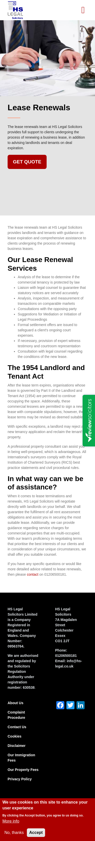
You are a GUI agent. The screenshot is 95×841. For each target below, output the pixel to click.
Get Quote (27, 161)
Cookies (14, 736)
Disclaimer (17, 746)
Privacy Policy (20, 779)
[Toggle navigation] (83, 10)
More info (10, 821)
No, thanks (14, 832)
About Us (15, 703)
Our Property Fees (23, 770)
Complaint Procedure (16, 715)
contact (32, 574)
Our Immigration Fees (21, 757)
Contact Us (17, 727)
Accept (36, 832)
